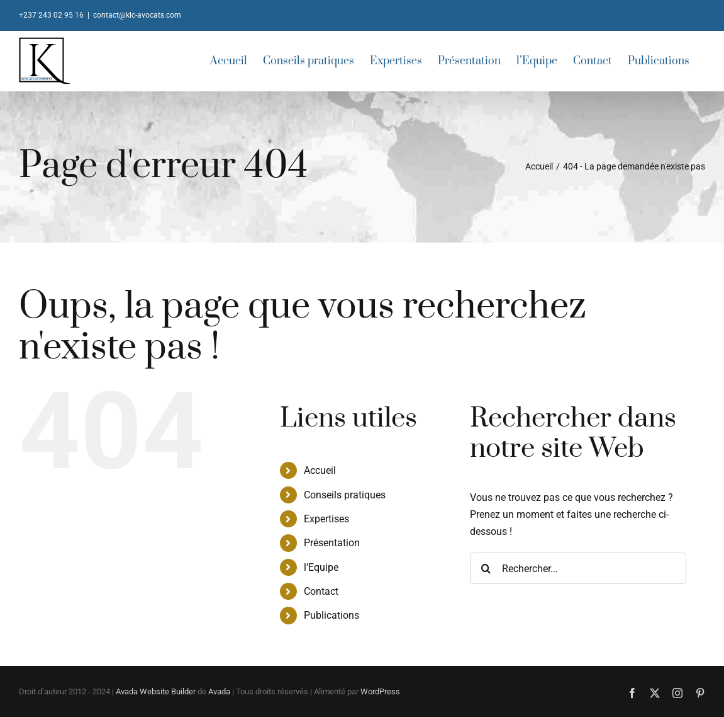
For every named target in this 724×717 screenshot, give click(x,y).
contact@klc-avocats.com (137, 15)
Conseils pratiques (345, 495)
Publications (331, 615)
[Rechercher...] (578, 568)
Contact (321, 591)
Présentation (332, 543)
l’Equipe (321, 567)
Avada (219, 691)
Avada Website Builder (156, 691)
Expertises (326, 519)
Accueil (320, 470)
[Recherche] (485, 568)
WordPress (380, 691)
